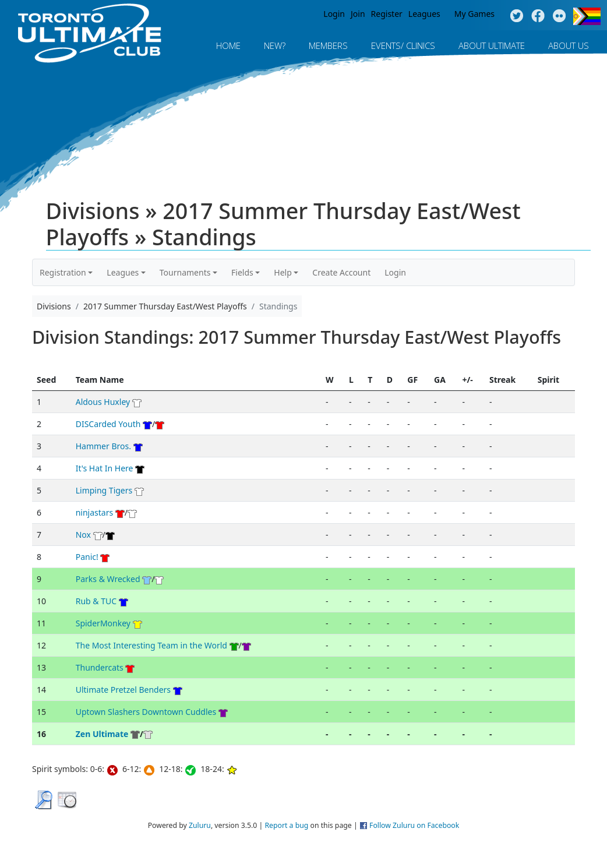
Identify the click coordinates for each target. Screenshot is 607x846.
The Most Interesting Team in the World (151, 645)
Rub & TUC (96, 601)
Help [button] (283, 272)
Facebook (538, 16)
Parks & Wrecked (108, 578)
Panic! (87, 556)
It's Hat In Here (104, 468)
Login (334, 13)
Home (228, 45)
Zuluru (200, 825)
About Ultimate (491, 45)
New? (274, 45)
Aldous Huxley (103, 401)
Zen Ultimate (102, 733)
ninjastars (94, 512)
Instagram (559, 16)
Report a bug (286, 825)
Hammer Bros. (103, 446)
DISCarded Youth (108, 423)
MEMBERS (328, 45)
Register (387, 13)
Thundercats (99, 667)
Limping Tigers (104, 490)
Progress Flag (587, 16)
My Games (474, 13)
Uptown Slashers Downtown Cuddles (146, 711)
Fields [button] (242, 272)
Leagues (424, 13)
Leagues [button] (123, 272)
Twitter (516, 16)
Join (358, 13)
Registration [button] (63, 272)
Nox (83, 534)
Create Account (341, 272)
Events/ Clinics (403, 45)
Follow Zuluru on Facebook (414, 825)
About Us (568, 45)
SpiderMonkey (103, 623)
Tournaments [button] (185, 272)
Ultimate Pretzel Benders (123, 689)
